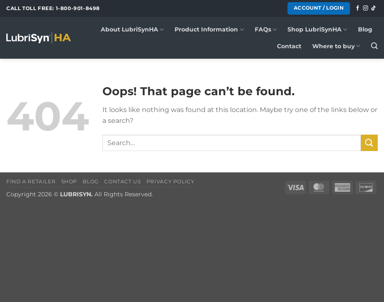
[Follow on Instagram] (365, 8)
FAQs (266, 30)
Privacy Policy (170, 181)
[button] (374, 46)
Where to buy (336, 46)
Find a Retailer (30, 181)
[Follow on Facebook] (357, 8)
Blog (365, 29)
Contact (289, 46)
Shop (69, 181)
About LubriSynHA (132, 30)
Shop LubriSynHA (317, 30)
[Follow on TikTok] (373, 8)
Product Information (209, 30)
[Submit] (369, 143)
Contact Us (122, 181)
